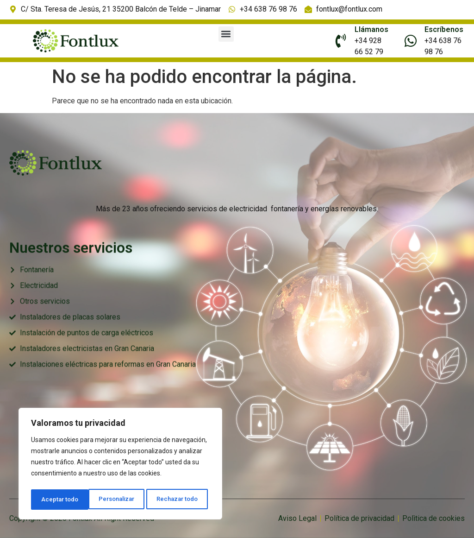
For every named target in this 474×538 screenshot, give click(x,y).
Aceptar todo (182, 499)
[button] (226, 34)
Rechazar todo (120, 499)
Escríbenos (443, 29)
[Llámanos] (341, 41)
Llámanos (371, 29)
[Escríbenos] (411, 41)
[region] (120, 465)
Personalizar (59, 499)
